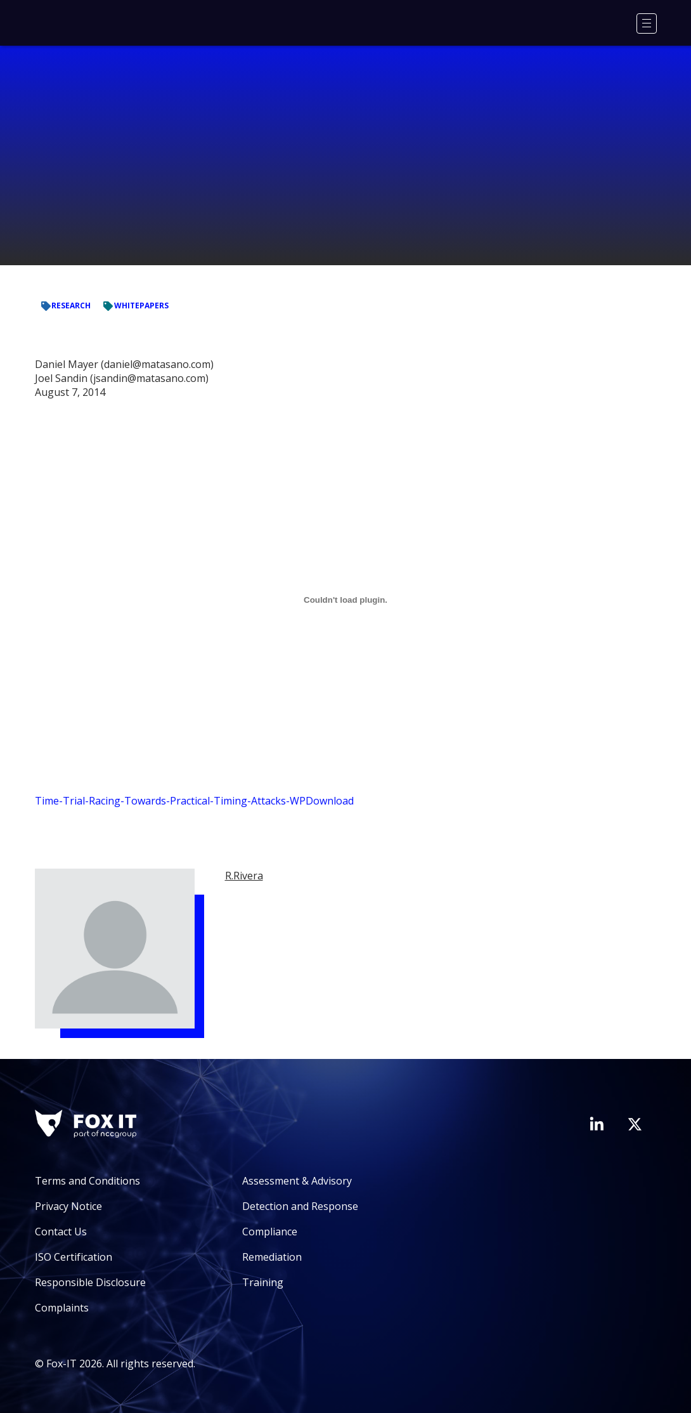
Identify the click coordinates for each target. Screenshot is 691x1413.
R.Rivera (244, 876)
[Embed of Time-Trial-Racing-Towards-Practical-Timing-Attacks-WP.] (346, 600)
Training (262, 1282)
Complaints (62, 1308)
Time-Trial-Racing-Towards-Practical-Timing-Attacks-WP (170, 801)
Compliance (269, 1232)
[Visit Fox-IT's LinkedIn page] (597, 1124)
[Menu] (646, 23)
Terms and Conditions (87, 1181)
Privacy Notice (68, 1206)
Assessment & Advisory (297, 1181)
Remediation (272, 1257)
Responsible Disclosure (90, 1282)
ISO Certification (73, 1257)
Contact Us (61, 1232)
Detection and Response (300, 1206)
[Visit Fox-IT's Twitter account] (635, 1124)
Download (330, 801)
